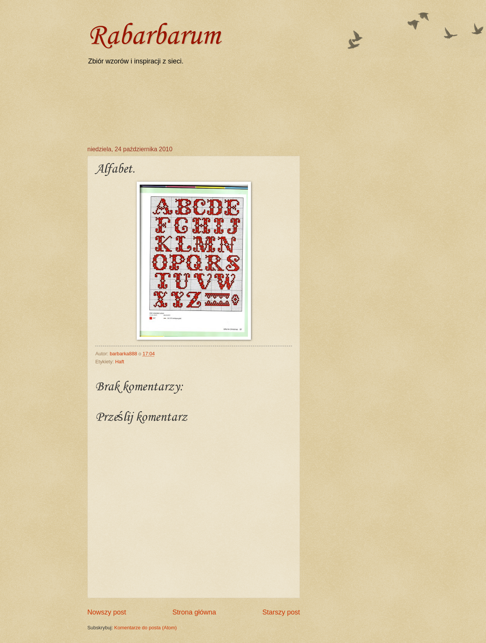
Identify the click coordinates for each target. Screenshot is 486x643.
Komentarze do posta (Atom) (145, 627)
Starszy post (281, 612)
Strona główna (194, 612)
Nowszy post (106, 612)
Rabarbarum (153, 36)
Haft (119, 361)
